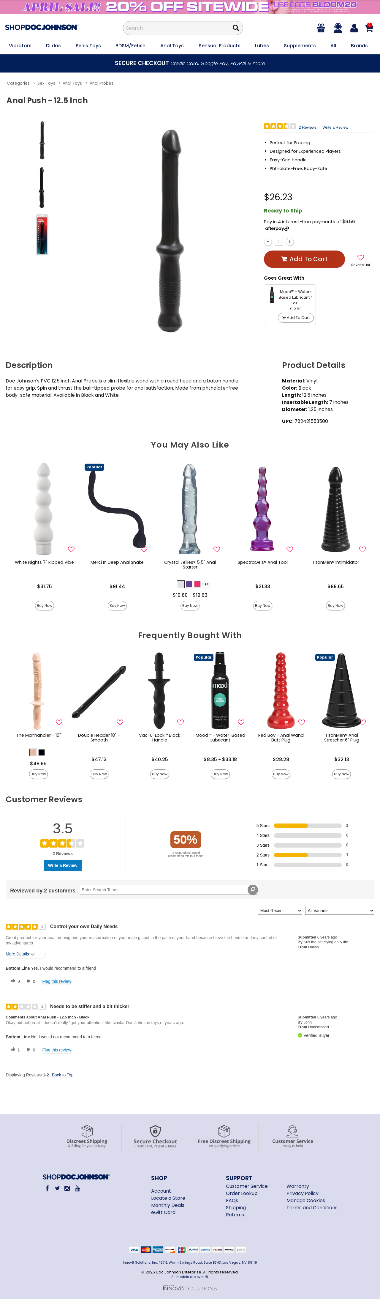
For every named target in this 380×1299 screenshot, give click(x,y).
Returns (235, 1214)
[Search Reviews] (169, 890)
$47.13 (99, 759)
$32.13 (341, 759)
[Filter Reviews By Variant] (339, 911)
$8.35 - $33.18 (220, 759)
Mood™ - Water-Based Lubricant (220, 737)
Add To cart (304, 259)
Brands (359, 45)
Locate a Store (168, 1198)
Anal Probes (101, 83)
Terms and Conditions (312, 1207)
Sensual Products (219, 45)
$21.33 (262, 586)
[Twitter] (57, 1188)
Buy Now (44, 605)
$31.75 (44, 586)
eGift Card (163, 1212)
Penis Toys (88, 45)
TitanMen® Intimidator (335, 562)
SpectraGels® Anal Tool (263, 562)
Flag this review (56, 981)
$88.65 (335, 586)
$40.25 (159, 759)
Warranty (297, 1186)
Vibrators (20, 45)
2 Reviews (307, 127)
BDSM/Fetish (130, 45)
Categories (18, 83)
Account (161, 1191)
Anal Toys (172, 45)
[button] (181, 584)
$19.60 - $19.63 (190, 595)
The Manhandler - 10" (38, 735)
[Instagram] (67, 1188)
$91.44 (117, 586)
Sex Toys (46, 83)
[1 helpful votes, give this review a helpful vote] (14, 1050)
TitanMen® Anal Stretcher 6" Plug (341, 737)
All (333, 45)
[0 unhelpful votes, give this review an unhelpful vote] (29, 981)
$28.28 (281, 759)
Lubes (262, 45)
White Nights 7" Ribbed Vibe (44, 562)
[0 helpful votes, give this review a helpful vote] (14, 981)
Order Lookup (242, 1193)
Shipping (236, 1207)
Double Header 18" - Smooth (99, 737)
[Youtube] (77, 1188)
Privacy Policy (302, 1193)
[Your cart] (368, 28)
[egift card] (321, 28)
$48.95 (38, 763)
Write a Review (335, 127)
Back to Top (63, 1075)
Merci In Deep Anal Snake (117, 562)
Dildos (53, 45)
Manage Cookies (305, 1200)
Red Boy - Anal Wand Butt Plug (281, 737)
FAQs (232, 1200)
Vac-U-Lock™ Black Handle (159, 737)
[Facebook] (47, 1188)
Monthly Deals (167, 1205)
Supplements (300, 45)
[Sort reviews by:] (280, 911)
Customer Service (247, 1186)
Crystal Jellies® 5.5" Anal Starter (190, 564)
